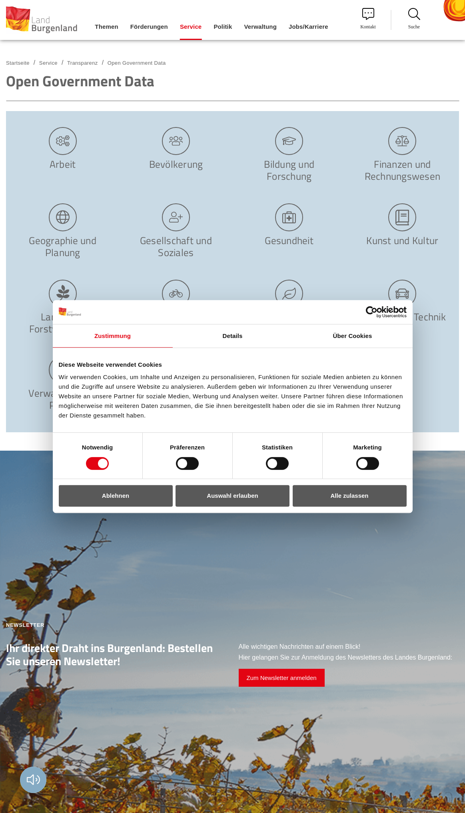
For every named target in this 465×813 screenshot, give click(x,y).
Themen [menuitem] (106, 26)
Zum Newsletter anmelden (282, 677)
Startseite (18, 63)
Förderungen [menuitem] (149, 26)
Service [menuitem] (191, 26)
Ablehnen (115, 495)
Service (48, 63)
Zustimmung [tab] (112, 335)
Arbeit (63, 163)
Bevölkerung (176, 163)
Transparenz (82, 63)
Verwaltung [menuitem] (260, 26)
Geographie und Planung (62, 245)
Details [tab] (233, 335)
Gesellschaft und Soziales (176, 245)
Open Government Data (137, 63)
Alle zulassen (349, 495)
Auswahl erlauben (232, 495)
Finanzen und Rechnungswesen (403, 169)
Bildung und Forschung (289, 169)
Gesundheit (289, 239)
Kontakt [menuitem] (368, 19)
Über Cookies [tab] (352, 335)
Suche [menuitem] (414, 19)
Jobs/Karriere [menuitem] (308, 26)
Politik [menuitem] (223, 26)
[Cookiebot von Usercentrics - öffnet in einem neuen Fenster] (372, 312)
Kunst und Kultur (402, 239)
